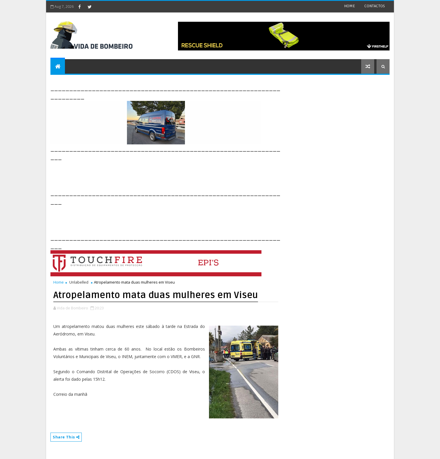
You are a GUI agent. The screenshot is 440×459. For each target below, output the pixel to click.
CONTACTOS (374, 5)
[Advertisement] (155, 175)
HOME (349, 5)
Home (58, 282)
